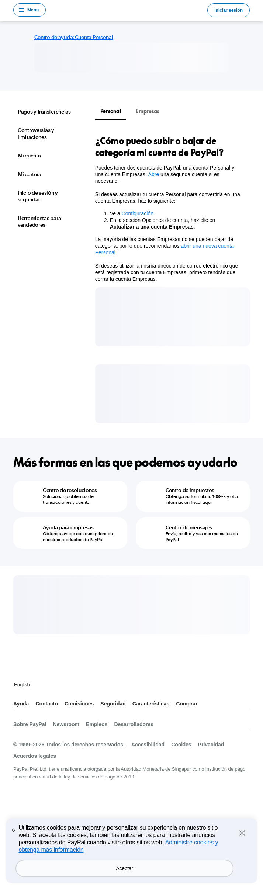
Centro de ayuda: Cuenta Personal (73, 37)
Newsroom (66, 724)
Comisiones (79, 704)
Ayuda (21, 704)
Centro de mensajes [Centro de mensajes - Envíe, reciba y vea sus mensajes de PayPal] (189, 527)
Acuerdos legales (34, 756)
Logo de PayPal (126, 9)
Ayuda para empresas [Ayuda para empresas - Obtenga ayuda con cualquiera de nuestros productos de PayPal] (68, 527)
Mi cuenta (29, 155)
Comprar (186, 704)
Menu (33, 10)
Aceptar (124, 868)
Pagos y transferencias (44, 112)
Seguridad (112, 704)
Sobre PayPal (29, 724)
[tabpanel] (168, 208)
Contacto (46, 704)
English (22, 684)
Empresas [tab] (147, 111)
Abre (153, 174)
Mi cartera (29, 174)
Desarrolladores (133, 724)
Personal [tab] (110, 111)
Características (150, 704)
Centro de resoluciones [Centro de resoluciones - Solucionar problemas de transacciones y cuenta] (70, 490)
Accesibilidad (148, 744)
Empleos (96, 724)
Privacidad (211, 744)
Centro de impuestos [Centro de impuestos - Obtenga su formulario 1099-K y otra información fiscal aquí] (190, 490)
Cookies (181, 744)
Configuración (137, 213)
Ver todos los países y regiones (40, 685)
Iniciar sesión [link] (228, 10)
